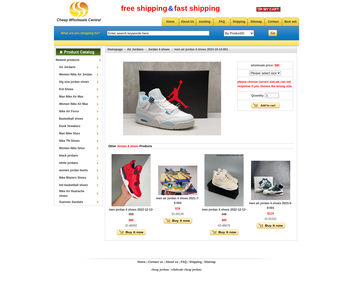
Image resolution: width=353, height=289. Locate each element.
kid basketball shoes (73, 185)
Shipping (239, 21)
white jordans (68, 163)
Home (170, 21)
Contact (273, 21)
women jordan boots (73, 170)
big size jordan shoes (74, 82)
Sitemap (256, 21)
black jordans (68, 155)
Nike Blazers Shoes (72, 177)
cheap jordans (160, 269)
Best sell (290, 21)
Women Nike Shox (72, 148)
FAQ (222, 21)
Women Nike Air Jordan (75, 74)
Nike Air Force (69, 111)
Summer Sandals (71, 202)
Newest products (67, 60)
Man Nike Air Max (71, 96)
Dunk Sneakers (69, 126)
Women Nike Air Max (73, 104)
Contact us (155, 262)
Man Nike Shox (69, 133)
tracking (205, 21)
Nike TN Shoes (69, 141)
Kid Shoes (66, 89)
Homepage (115, 49)
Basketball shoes (71, 118)
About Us (187, 21)
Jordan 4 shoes (159, 49)
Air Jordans (67, 67)
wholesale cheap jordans (186, 269)
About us (171, 262)
